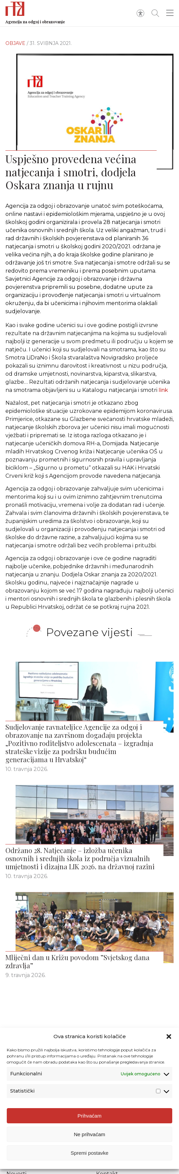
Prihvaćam (89, 1116)
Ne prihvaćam (89, 1134)
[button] (168, 1036)
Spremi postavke (90, 1153)
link (163, 394)
